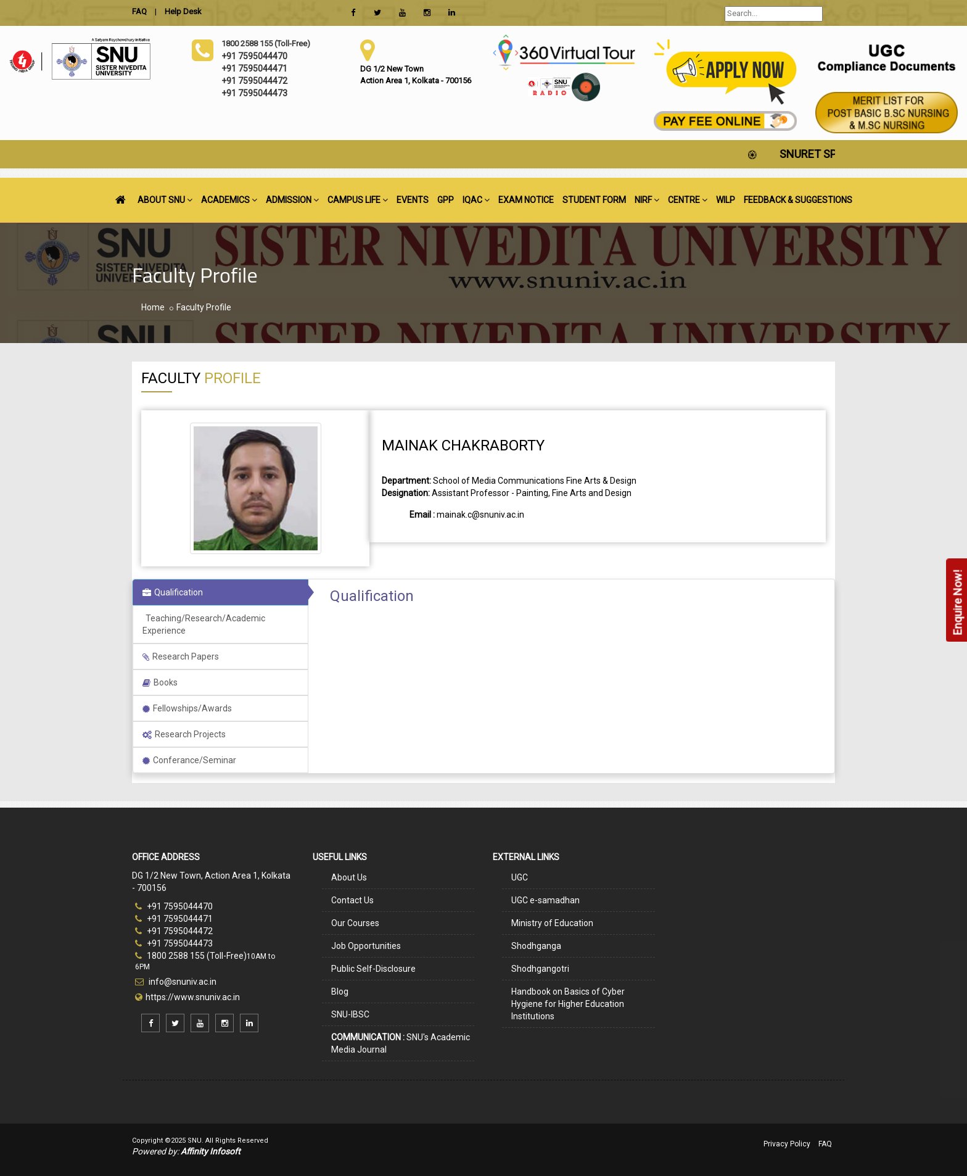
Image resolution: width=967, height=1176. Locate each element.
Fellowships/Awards (187, 708)
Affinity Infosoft (211, 1151)
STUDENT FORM (594, 200)
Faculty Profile (203, 307)
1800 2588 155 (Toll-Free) (191, 956)
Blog (339, 991)
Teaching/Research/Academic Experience (203, 624)
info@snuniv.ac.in (181, 982)
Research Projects (184, 734)
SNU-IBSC (350, 1014)
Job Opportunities (366, 946)
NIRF (647, 200)
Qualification (172, 592)
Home (153, 307)
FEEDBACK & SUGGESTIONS (798, 200)
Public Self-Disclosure (373, 969)
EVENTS (413, 200)
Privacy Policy (786, 1144)
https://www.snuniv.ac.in (193, 997)
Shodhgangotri (540, 969)
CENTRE (687, 200)
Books (160, 682)
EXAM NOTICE (526, 200)
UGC (519, 877)
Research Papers (180, 656)
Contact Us (352, 900)
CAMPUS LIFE (357, 200)
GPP (445, 200)
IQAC (476, 200)
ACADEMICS (229, 200)
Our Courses (355, 923)
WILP (725, 200)
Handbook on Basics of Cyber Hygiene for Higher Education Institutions (568, 1004)
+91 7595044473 (174, 943)
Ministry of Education (552, 923)
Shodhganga (536, 946)
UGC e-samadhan (545, 900)
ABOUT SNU (165, 200)
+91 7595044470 (174, 906)
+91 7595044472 (174, 931)
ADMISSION (292, 200)
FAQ (825, 1144)
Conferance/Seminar (189, 760)
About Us (349, 877)
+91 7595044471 (174, 919)
